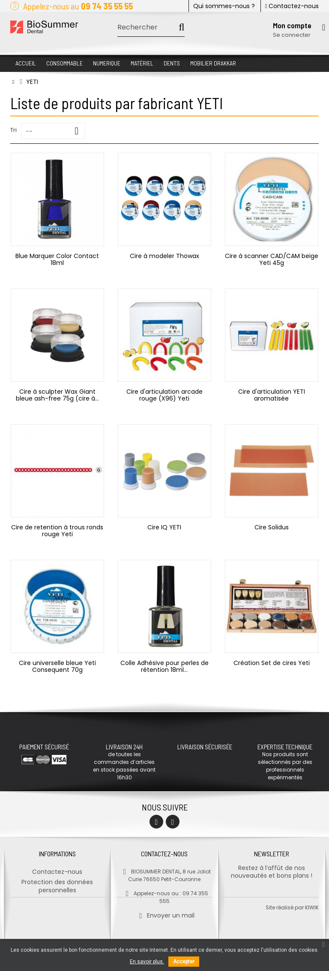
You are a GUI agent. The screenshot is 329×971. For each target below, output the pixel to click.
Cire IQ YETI (164, 527)
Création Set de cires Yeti (271, 663)
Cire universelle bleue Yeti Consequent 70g (57, 666)
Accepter (183, 962)
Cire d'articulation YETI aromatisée (271, 395)
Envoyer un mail (164, 911)
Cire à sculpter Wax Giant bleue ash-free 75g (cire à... (57, 395)
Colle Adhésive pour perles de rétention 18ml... (164, 666)
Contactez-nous (292, 6)
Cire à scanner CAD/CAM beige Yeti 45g (271, 259)
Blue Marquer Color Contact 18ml (57, 259)
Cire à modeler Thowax (164, 256)
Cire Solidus (271, 527)
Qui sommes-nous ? (224, 6)
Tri (13, 130)
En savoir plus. (147, 962)
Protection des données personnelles (57, 882)
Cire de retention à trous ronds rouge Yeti (57, 530)
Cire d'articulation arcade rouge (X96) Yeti (164, 395)
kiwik (312, 937)
